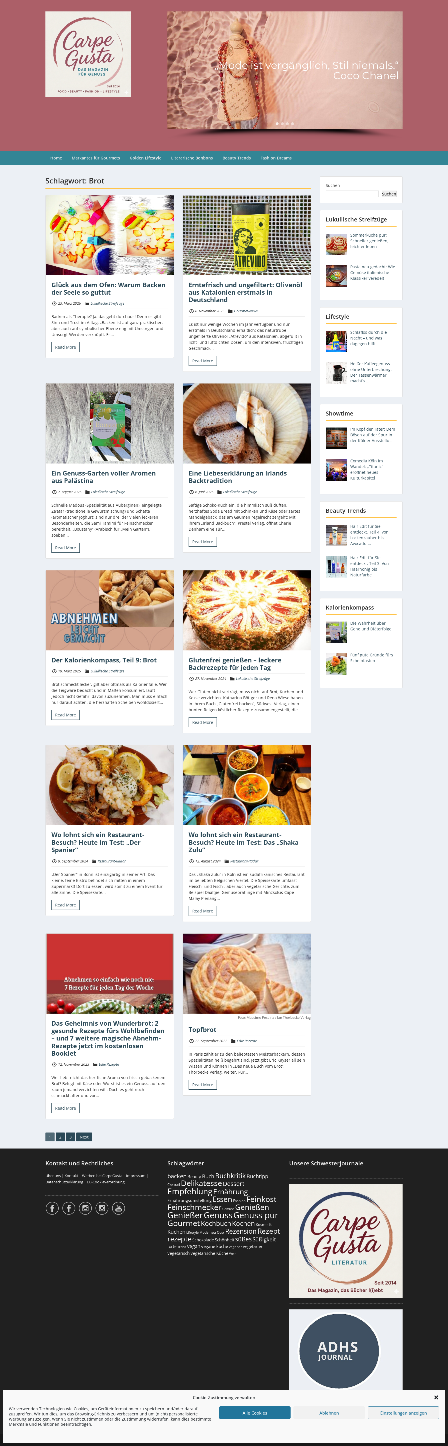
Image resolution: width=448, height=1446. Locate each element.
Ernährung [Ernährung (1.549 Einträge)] (230, 1191)
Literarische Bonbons (192, 158)
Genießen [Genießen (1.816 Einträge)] (252, 1207)
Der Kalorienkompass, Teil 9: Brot (104, 660)
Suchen (333, 185)
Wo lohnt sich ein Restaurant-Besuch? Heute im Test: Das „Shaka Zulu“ (244, 842)
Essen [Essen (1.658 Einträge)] (222, 1199)
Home (56, 158)
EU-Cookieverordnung (106, 1182)
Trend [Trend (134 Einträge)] (181, 1247)
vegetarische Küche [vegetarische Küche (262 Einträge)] (209, 1253)
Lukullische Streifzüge (107, 303)
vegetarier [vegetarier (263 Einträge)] (253, 1246)
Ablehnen (329, 1413)
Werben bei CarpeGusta (102, 1175)
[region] (285, 75)
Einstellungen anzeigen (403, 1413)
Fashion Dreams (276, 158)
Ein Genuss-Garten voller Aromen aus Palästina (103, 477)
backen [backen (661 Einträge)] (177, 1176)
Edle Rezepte (109, 1064)
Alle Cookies (255, 1413)
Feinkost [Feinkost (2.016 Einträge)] (261, 1199)
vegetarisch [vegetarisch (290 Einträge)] (178, 1253)
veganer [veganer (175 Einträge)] (235, 1246)
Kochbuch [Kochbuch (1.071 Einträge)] (216, 1223)
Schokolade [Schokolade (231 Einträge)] (203, 1240)
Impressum (135, 1175)
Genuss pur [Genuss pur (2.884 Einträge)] (255, 1215)
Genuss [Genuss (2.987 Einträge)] (218, 1215)
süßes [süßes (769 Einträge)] (243, 1239)
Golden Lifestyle (145, 158)
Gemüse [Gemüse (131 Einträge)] (228, 1209)
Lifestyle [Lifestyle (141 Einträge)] (192, 1232)
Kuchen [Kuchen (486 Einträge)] (176, 1231)
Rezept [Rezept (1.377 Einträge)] (268, 1231)
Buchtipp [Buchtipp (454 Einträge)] (257, 1176)
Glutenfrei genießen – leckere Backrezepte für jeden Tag (235, 664)
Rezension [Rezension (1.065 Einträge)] (241, 1231)
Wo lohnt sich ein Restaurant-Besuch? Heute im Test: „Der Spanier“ (97, 842)
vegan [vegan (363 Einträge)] (193, 1246)
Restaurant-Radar (112, 861)
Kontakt (71, 1175)
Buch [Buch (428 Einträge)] (208, 1176)
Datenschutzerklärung (64, 1182)
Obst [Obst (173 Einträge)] (220, 1232)
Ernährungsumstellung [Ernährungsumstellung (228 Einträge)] (189, 1200)
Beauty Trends (237, 158)
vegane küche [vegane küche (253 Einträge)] (214, 1246)
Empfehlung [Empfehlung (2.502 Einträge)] (189, 1191)
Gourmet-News (246, 310)
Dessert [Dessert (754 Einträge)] (233, 1183)
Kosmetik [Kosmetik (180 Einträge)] (264, 1224)
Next (84, 1137)
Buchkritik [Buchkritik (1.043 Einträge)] (230, 1175)
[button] (436, 1397)
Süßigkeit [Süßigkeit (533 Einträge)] (264, 1239)
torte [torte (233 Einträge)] (172, 1246)
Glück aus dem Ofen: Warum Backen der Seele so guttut (108, 288)
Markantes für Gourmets (96, 158)
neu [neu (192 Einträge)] (212, 1232)
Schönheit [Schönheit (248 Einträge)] (224, 1240)
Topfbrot (203, 1029)
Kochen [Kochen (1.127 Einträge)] (243, 1223)
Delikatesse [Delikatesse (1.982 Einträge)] (201, 1183)
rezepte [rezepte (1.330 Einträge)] (179, 1238)
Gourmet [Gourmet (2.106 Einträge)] (183, 1223)
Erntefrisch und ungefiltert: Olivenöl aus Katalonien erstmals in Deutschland (245, 292)
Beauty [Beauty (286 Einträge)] (194, 1176)
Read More (65, 347)
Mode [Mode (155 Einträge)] (204, 1232)
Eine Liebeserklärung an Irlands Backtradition (238, 477)
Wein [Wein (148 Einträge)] (233, 1253)
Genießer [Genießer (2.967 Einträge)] (185, 1215)
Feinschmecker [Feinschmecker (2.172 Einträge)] (194, 1207)
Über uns (53, 1175)
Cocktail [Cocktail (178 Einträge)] (173, 1184)
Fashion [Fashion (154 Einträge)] (239, 1201)
